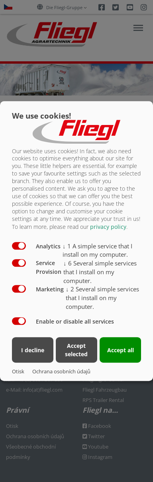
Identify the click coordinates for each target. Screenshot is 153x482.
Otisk (18, 371)
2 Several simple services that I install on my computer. (102, 297)
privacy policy (108, 226)
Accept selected (76, 350)
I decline (32, 350)
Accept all (120, 350)
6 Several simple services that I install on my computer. (100, 272)
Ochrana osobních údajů (61, 371)
